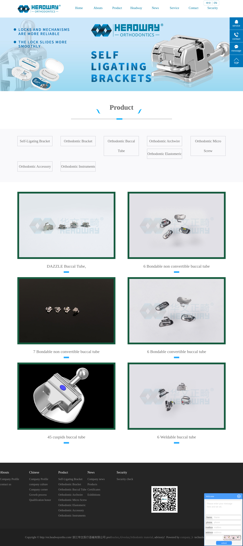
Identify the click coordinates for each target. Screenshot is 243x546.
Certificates (93, 489)
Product (117, 8)
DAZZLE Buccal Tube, (66, 266)
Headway (136, 8)
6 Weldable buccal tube (176, 437)
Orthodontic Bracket (78, 141)
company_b (186, 537)
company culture (38, 484)
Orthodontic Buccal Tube (121, 146)
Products (92, 484)
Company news (96, 479)
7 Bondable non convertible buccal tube (66, 351)
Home (79, 8)
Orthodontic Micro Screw (208, 146)
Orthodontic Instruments (78, 166)
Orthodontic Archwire (164, 141)
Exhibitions (93, 494)
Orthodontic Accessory (35, 166)
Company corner (38, 489)
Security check (125, 479)
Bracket (114, 537)
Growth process (38, 494)
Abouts (98, 8)
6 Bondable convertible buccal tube (176, 351)
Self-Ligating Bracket (35, 141)
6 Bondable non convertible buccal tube (177, 266)
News (155, 8)
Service (174, 8)
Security (212, 8)
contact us (5, 484)
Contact (193, 8)
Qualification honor (40, 499)
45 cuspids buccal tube (66, 437)
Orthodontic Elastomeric (164, 154)
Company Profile (9, 479)
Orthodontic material (141, 537)
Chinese (34, 472)
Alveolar (124, 537)
